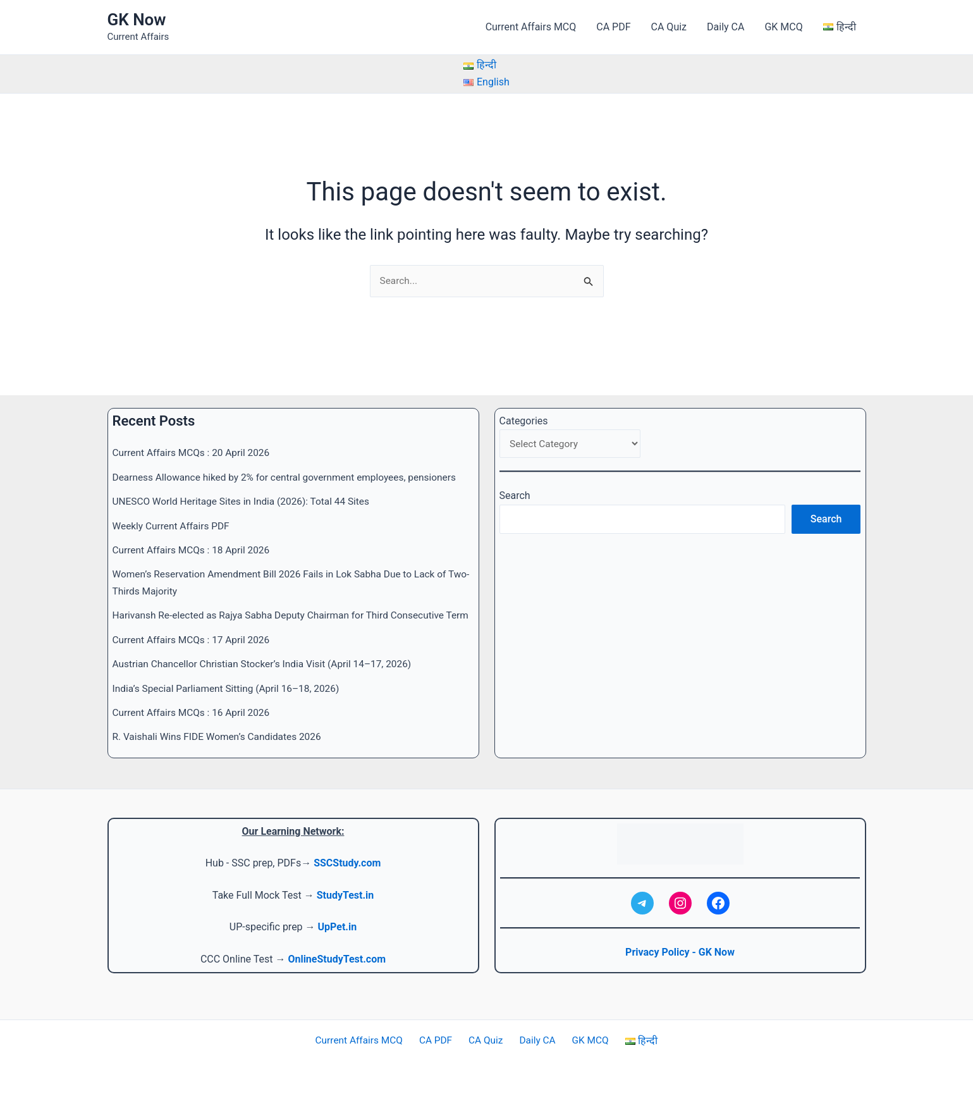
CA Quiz (669, 27)
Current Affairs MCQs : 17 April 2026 (194, 640)
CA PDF (613, 27)
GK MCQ (783, 27)
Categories (523, 404)
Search (514, 481)
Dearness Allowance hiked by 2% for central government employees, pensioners (291, 461)
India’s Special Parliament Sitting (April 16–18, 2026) (230, 688)
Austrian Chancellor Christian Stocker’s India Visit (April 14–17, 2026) (268, 664)
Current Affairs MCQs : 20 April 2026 (194, 437)
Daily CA (725, 27)
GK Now (136, 19)
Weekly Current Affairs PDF (173, 509)
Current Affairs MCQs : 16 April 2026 (194, 712)
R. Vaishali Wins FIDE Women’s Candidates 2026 (221, 737)
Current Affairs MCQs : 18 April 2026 (194, 533)
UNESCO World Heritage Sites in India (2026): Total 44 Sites (246, 485)
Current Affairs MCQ (531, 27)
